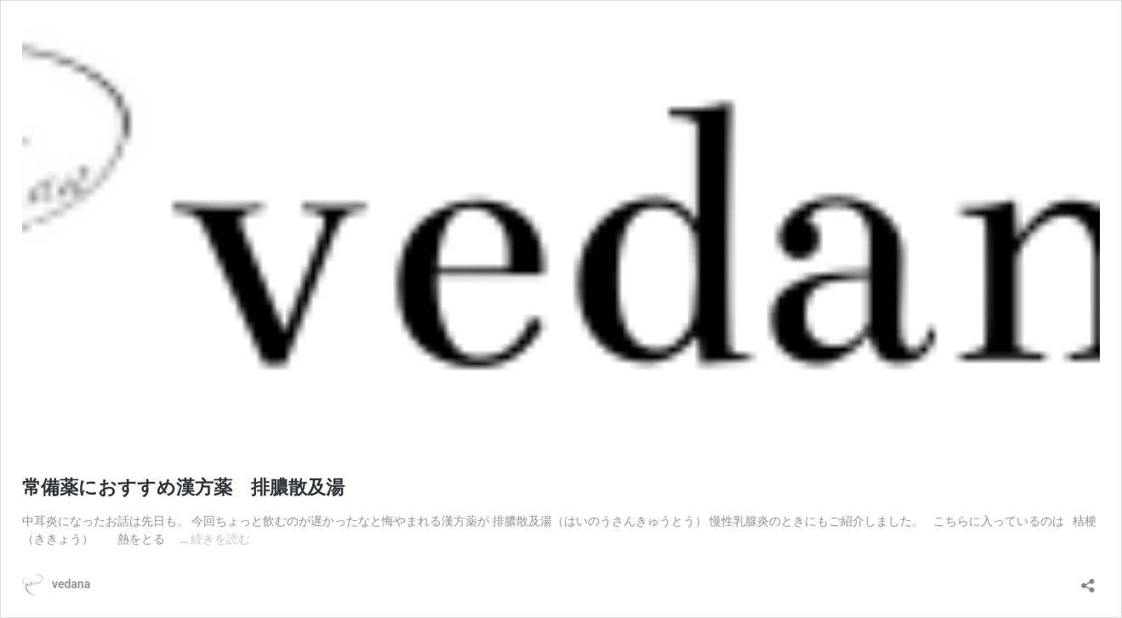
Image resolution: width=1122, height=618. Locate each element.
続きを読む (220, 539)
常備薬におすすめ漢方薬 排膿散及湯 (183, 487)
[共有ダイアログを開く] (1088, 580)
